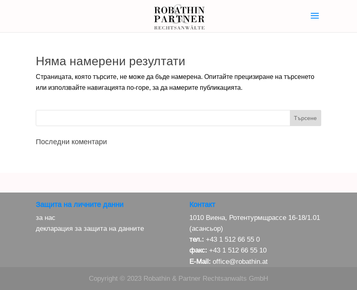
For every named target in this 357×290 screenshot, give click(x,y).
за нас (45, 218)
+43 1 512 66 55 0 (233, 239)
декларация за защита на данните (90, 228)
